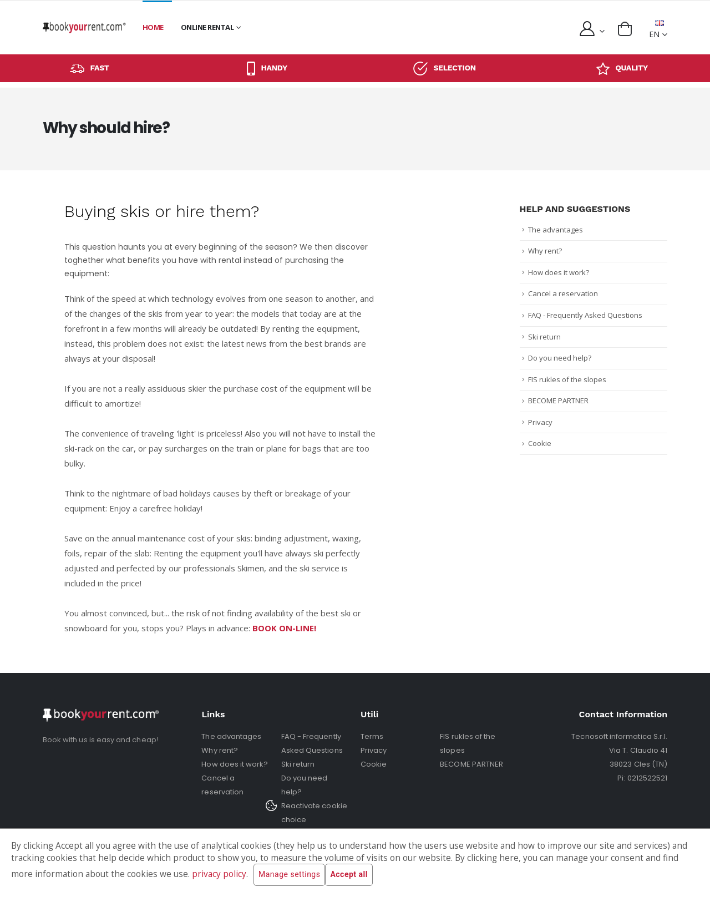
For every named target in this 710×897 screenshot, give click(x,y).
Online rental (207, 27)
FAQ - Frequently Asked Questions (585, 315)
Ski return (544, 337)
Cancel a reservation (563, 293)
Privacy (540, 422)
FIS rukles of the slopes (567, 379)
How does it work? (558, 272)
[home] (84, 27)
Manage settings (289, 874)
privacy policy (219, 874)
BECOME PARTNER (558, 401)
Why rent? (545, 251)
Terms (372, 736)
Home (153, 27)
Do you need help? (559, 358)
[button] (624, 28)
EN (656, 29)
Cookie (539, 443)
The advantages (555, 230)
